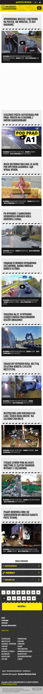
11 (23, 592)
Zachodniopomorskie (25, 656)
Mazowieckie (5, 654)
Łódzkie (20, 659)
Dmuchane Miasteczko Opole (27, 674)
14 (38, 592)
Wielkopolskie (22, 654)
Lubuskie (4, 649)
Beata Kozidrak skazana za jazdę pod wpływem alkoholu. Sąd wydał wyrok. (21, 166)
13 (33, 592)
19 (24, 598)
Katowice (23, 56)
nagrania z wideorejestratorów (29, 300)
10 (18, 592)
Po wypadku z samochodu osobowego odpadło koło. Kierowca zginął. (17, 216)
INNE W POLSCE (5, 641)
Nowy (3, 618)
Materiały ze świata (8, 651)
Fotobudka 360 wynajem (9, 674)
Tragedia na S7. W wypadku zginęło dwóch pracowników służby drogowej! (19, 317)
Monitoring (13, 152)
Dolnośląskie (5, 639)
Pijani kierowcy (14, 201)
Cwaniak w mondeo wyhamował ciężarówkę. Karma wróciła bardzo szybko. (20, 265)
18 (19, 598)
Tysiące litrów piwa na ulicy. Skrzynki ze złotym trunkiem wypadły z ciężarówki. (19, 465)
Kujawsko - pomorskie (8, 644)
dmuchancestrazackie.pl (14, 671)
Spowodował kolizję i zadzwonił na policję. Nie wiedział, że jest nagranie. (21, 21)
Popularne (4, 620)
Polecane (4, 623)
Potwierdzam (37, 689)
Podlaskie (21, 641)
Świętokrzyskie (23, 649)
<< (3, 592)
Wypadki (12, 251)
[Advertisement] (21, 87)
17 (14, 598)
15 (4, 598)
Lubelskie (4, 646)
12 (28, 592)
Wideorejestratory (15, 56)
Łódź (23, 351)
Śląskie (20, 646)
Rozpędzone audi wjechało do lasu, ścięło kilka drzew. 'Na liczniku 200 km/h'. (19, 416)
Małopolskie (5, 656)
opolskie (4, 659)
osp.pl (4, 671)
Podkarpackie (22, 639)
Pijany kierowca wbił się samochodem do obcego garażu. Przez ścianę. (21, 514)
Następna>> (22, 606)
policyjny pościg (19, 401)
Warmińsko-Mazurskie (25, 651)
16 (9, 598)
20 (29, 598)
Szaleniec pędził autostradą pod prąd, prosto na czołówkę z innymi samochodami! (21, 117)
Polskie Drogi (20, 152)
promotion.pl (26, 671)
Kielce (25, 401)
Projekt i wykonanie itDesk (9, 684)
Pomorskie (21, 644)
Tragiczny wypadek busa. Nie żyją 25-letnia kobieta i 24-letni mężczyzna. (21, 366)
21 (34, 598)
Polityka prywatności (8, 625)
